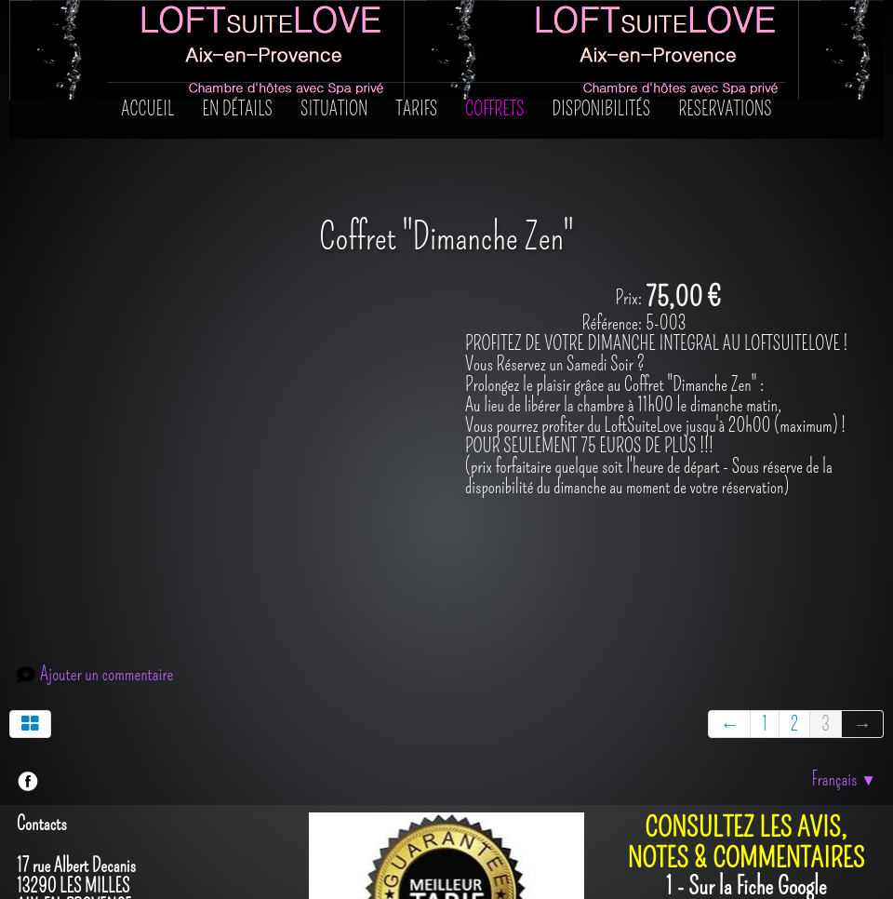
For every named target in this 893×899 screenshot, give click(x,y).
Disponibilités (602, 109)
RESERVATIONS (724, 109)
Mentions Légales (827, 861)
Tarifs (417, 109)
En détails (238, 109)
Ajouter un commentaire (106, 532)
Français (843, 636)
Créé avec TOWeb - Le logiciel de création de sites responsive (188, 861)
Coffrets (494, 109)
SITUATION (334, 109)
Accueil (147, 109)
